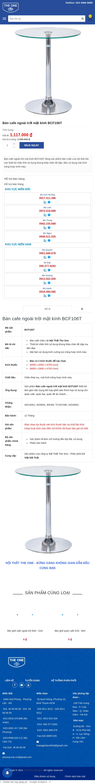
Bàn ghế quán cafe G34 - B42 (70, 630)
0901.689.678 (49, 730)
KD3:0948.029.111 (13, 738)
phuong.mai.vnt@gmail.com (17, 757)
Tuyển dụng (32, 680)
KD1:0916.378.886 (13, 718)
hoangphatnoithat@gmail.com (52, 745)
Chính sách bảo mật (75, 776)
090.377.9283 (49, 724)
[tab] (47, 308)
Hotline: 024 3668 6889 (79, 2)
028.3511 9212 (45, 709)
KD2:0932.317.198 (13, 728)
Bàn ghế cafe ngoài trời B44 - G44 (25, 630)
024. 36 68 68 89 (12, 709)
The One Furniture (33, 770)
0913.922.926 (49, 718)
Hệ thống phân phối (63, 680)
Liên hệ (9, 680)
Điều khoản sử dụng (44, 776)
